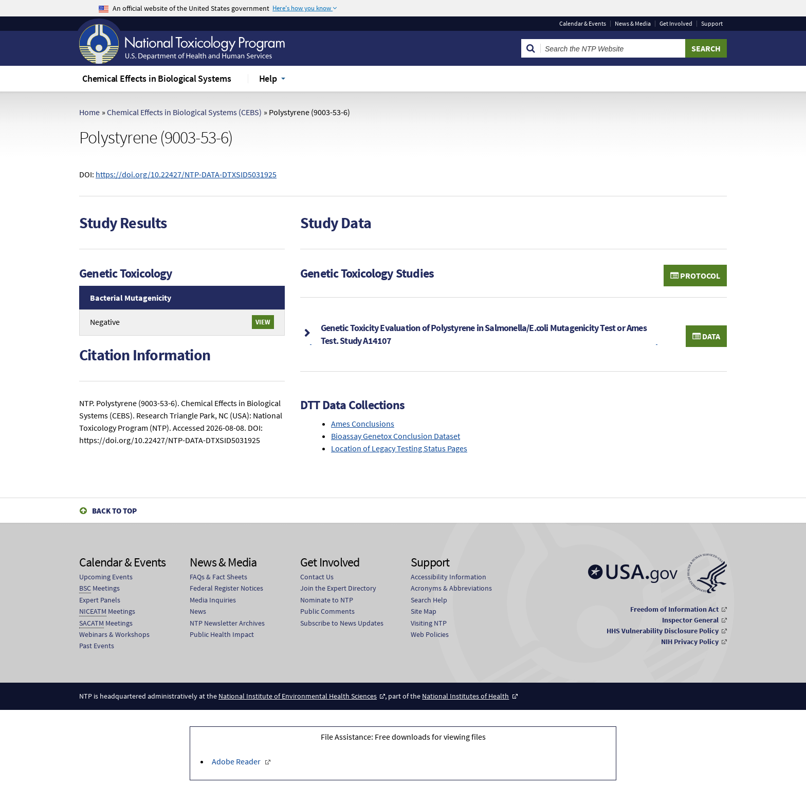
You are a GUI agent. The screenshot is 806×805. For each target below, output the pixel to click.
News (198, 611)
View (262, 322)
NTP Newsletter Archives (227, 623)
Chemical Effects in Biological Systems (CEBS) (184, 112)
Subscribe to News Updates (341, 623)
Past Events (96, 645)
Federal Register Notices (226, 588)
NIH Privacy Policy (690, 641)
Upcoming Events (106, 576)
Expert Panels (99, 600)
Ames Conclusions (362, 423)
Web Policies (430, 634)
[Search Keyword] (613, 48)
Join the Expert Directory (338, 588)
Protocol (695, 275)
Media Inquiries (213, 600)
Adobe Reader (237, 761)
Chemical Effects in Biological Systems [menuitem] (156, 78)
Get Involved (676, 24)
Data (706, 336)
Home (89, 112)
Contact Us (317, 576)
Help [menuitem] (268, 78)
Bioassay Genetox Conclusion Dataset (395, 436)
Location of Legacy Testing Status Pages (399, 448)
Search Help (429, 600)
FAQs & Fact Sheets (218, 576)
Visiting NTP (429, 623)
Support (712, 24)
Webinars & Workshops (114, 634)
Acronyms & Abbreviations (451, 588)
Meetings (99, 588)
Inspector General (690, 620)
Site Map (423, 611)
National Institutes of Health (465, 696)
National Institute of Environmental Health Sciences (297, 696)
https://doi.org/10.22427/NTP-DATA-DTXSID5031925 (186, 174)
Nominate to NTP (326, 600)
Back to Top (114, 511)
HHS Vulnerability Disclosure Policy (663, 630)
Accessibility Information (448, 576)
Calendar (582, 24)
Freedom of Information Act (674, 609)
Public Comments (327, 611)
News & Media (633, 24)
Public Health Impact (222, 634)
